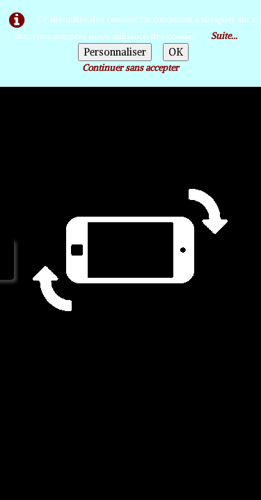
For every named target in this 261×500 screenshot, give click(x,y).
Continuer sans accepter (130, 68)
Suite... (224, 36)
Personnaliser (115, 52)
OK (175, 52)
